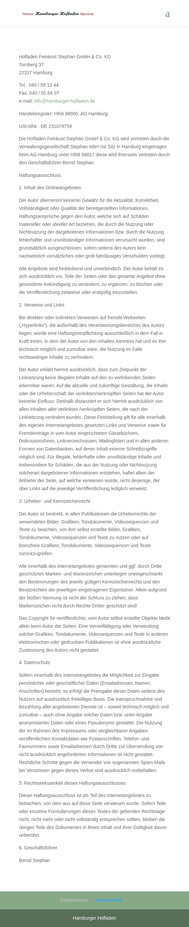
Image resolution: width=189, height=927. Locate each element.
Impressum (109, 900)
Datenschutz (74, 900)
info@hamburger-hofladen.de (64, 101)
